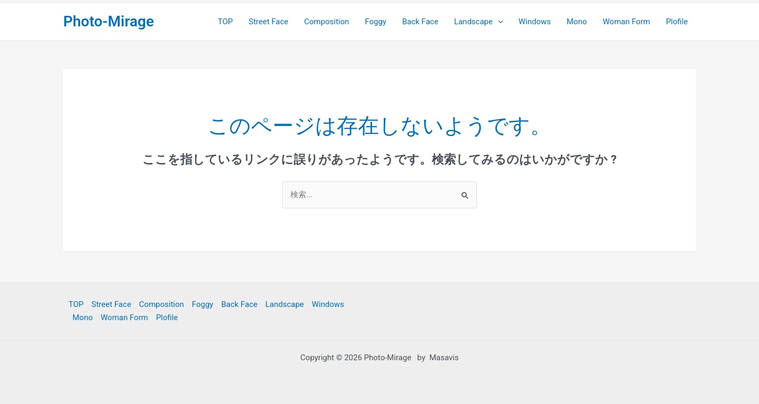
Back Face (420, 21)
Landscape (478, 21)
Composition (326, 21)
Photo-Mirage (108, 21)
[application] (498, 21)
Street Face (268, 21)
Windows (535, 21)
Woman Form (626, 21)
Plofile (677, 21)
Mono (577, 21)
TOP (225, 21)
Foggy (375, 21)
